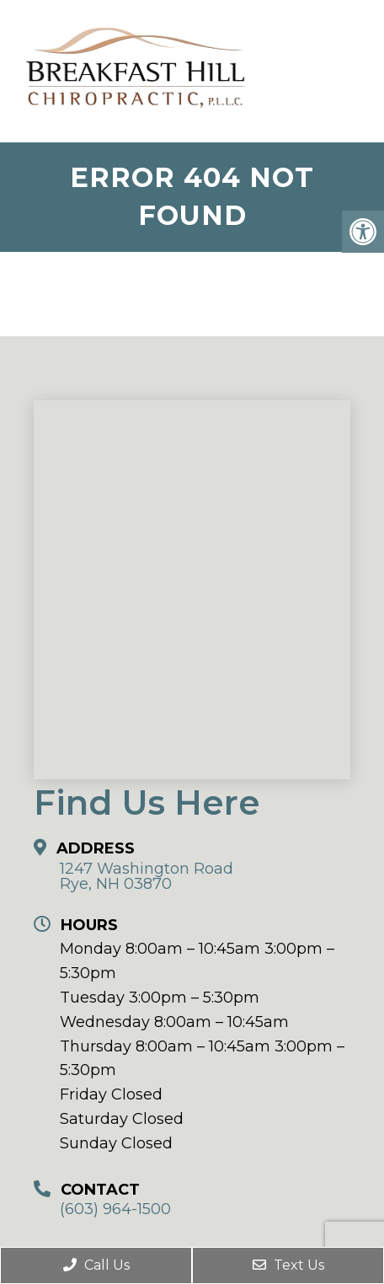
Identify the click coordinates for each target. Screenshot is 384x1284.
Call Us (96, 1265)
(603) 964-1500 (115, 1209)
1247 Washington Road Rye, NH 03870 (146, 876)
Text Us (288, 1265)
